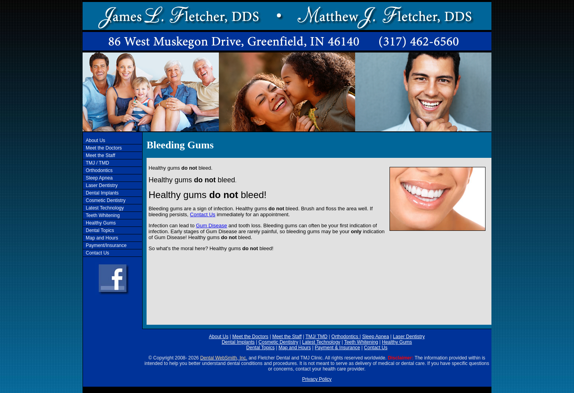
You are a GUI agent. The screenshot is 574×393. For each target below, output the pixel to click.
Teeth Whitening (103, 215)
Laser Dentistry (102, 185)
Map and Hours (102, 238)
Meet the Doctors (104, 148)
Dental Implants (102, 193)
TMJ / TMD (97, 163)
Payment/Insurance (106, 245)
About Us (95, 140)
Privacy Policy (317, 379)
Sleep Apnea (99, 178)
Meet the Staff (100, 155)
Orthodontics (99, 170)
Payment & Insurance (337, 347)
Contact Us (97, 253)
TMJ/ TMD (316, 336)
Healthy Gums (101, 223)
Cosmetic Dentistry (106, 200)
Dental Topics (100, 230)
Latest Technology (105, 208)
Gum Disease (211, 225)
